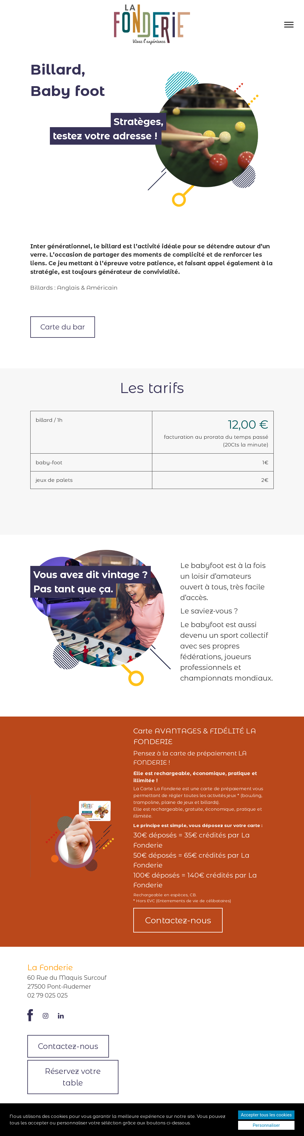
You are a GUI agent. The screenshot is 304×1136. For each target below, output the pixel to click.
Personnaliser (266, 1125)
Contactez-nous (178, 920)
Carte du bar (62, 327)
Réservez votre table (73, 1076)
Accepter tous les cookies (266, 1115)
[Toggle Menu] (289, 24)
